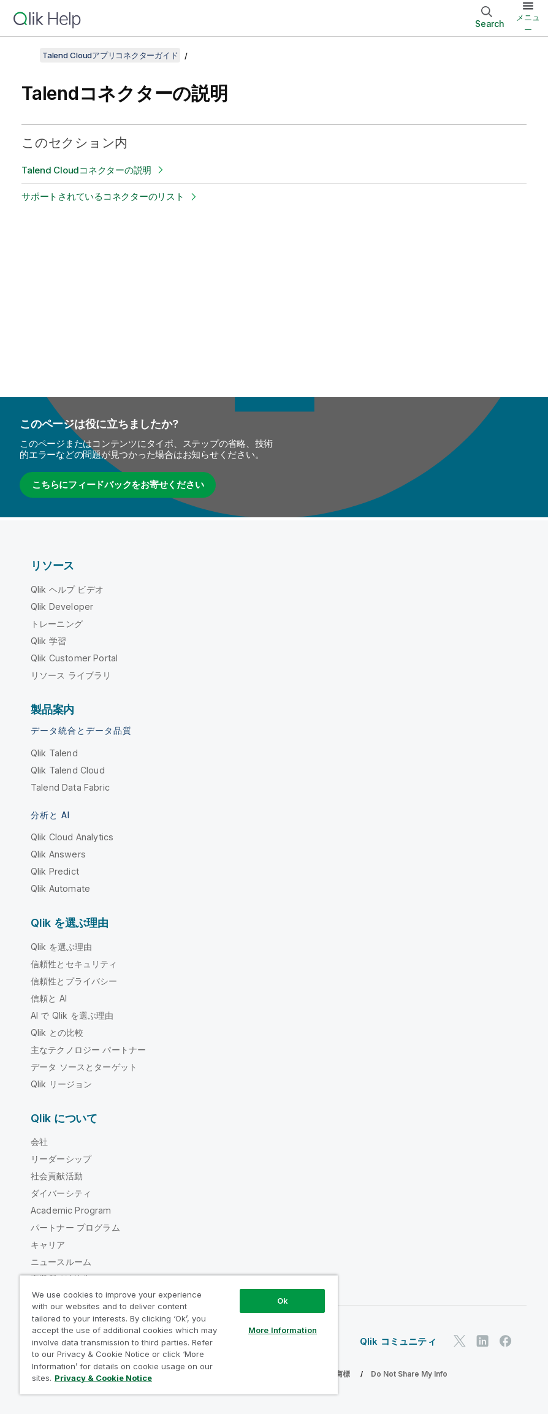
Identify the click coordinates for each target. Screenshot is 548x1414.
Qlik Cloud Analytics (72, 837)
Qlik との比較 (57, 1032)
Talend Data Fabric (70, 787)
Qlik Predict (55, 871)
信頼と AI (49, 998)
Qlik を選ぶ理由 (62, 946)
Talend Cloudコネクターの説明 (86, 170)
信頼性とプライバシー (74, 981)
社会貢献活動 (57, 1176)
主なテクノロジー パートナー (88, 1049)
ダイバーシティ (61, 1193)
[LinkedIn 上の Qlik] (482, 1341)
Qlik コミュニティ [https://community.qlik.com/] (398, 1341)
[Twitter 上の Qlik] (460, 1341)
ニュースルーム (61, 1261)
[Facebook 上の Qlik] (506, 1341)
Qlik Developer (62, 606)
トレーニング (57, 623)
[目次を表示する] (24, 55)
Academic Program (71, 1210)
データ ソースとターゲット (84, 1067)
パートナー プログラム (75, 1227)
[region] (179, 1334)
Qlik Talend (54, 753)
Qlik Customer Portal (74, 658)
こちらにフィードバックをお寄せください (118, 484)
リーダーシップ (61, 1159)
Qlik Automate (60, 888)
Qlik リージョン (62, 1084)
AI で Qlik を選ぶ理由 (72, 1015)
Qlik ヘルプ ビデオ (67, 589)
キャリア (48, 1244)
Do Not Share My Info (409, 1373)
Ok (282, 1301)
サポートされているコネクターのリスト (103, 196)
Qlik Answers (58, 854)
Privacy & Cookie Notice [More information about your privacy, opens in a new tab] (103, 1378)
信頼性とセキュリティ (74, 964)
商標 (342, 1373)
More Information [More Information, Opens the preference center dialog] (282, 1330)
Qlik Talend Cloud (68, 770)
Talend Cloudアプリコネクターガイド (110, 55)
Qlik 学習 (48, 641)
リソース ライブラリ (71, 675)
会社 (39, 1141)
